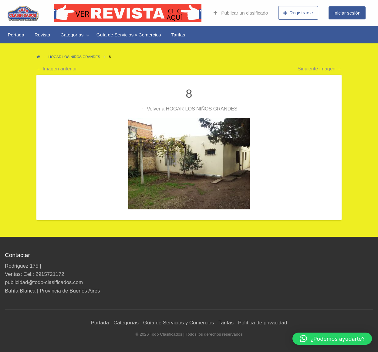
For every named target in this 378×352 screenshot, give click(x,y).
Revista (42, 34)
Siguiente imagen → (320, 68)
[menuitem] (240, 13)
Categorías (71, 34)
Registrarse (298, 12)
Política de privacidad (262, 323)
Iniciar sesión (346, 12)
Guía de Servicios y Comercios (128, 34)
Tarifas (178, 34)
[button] (332, 339)
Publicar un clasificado (241, 12)
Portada (16, 34)
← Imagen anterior (56, 68)
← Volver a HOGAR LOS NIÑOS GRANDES (188, 108)
